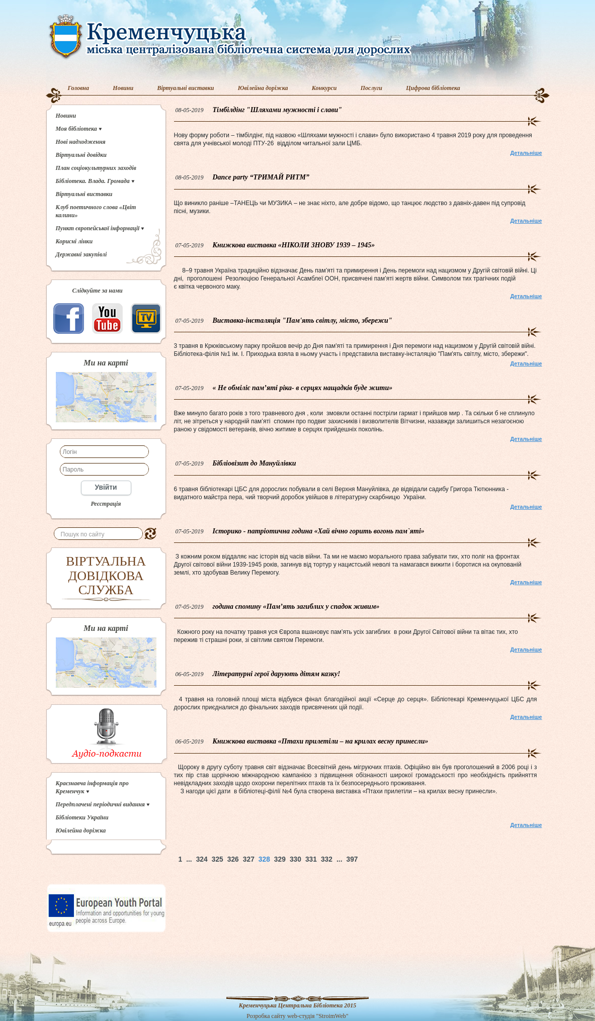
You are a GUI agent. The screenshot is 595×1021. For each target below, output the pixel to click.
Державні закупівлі (81, 254)
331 (311, 859)
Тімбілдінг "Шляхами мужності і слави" (278, 110)
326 (233, 859)
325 (217, 859)
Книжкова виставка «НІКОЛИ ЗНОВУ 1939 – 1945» (294, 245)
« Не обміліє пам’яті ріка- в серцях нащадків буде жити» (303, 388)
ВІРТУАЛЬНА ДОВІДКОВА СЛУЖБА (106, 575)
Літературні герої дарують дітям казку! (277, 674)
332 (326, 859)
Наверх (396, 859)
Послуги (371, 87)
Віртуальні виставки (185, 87)
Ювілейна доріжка (263, 87)
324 (202, 859)
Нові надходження (81, 141)
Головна (79, 87)
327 (248, 859)
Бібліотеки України (82, 817)
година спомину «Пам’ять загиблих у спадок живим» (296, 606)
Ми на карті (105, 363)
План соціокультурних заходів (96, 167)
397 (352, 859)
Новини (123, 87)
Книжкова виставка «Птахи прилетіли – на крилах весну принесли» (321, 741)
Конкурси (324, 87)
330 (295, 859)
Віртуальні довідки (81, 154)
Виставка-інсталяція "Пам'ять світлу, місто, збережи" (302, 320)
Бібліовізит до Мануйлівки (254, 463)
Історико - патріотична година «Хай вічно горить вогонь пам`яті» (318, 531)
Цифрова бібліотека (433, 87)
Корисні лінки (74, 241)
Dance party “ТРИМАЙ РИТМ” (261, 177)
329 (280, 859)
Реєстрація (106, 503)
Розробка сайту (266, 1015)
